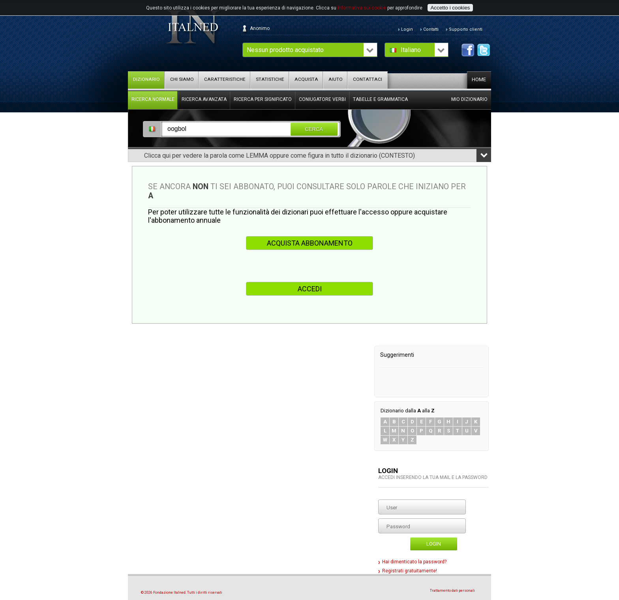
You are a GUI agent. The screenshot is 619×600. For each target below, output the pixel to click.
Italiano (411, 50)
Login (433, 544)
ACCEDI (310, 289)
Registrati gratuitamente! (409, 571)
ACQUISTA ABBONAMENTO (310, 243)
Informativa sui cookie (362, 8)
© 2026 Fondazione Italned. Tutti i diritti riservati (181, 592)
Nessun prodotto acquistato (285, 50)
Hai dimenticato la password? (414, 562)
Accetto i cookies (450, 8)
